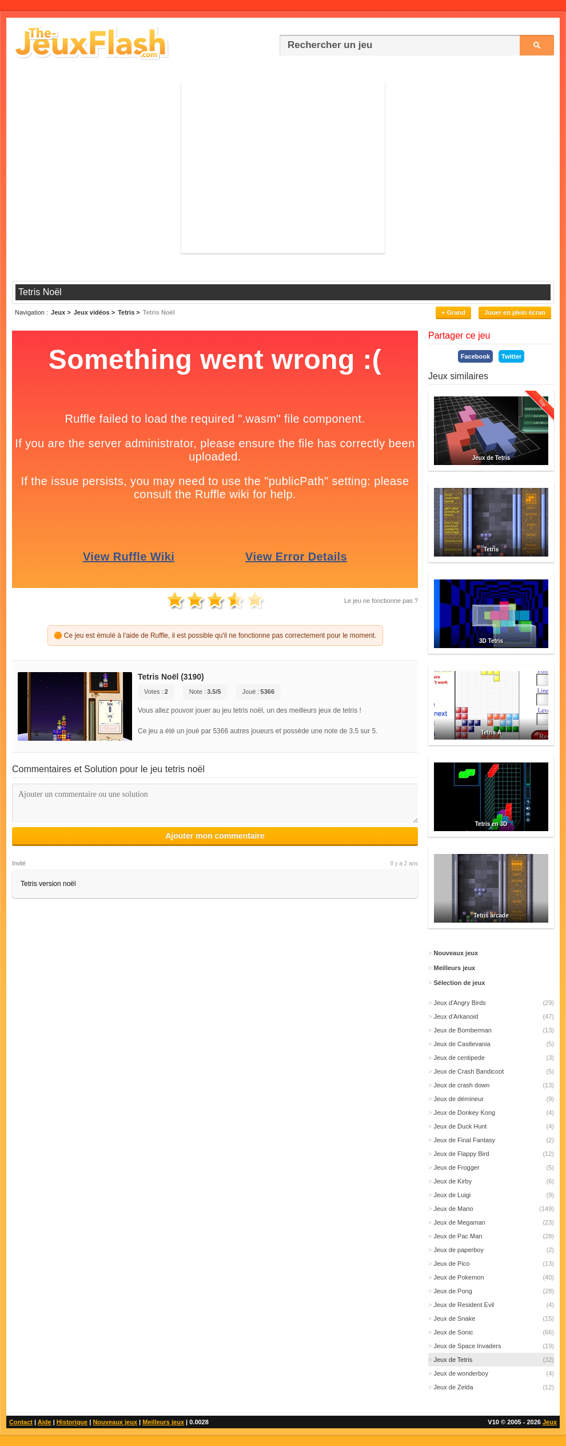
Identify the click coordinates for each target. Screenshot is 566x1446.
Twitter (511, 356)
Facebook (475, 356)
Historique (72, 1422)
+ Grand (453, 312)
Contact (21, 1422)
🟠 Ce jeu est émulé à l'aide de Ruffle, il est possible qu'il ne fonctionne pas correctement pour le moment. (215, 635)
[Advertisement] (283, 168)
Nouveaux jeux (115, 1422)
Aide (44, 1422)
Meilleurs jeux (163, 1422)
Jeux (550, 1422)
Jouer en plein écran (514, 312)
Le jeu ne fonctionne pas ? (381, 600)
